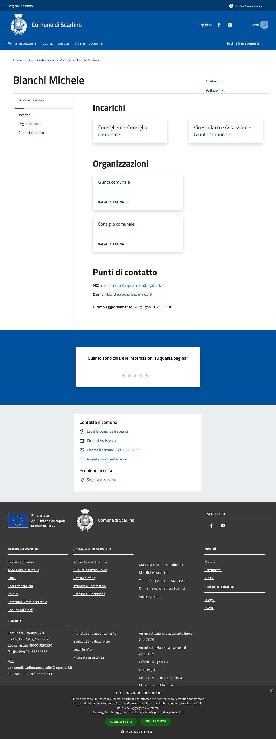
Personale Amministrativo (27, 601)
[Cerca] (263, 24)
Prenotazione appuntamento (94, 633)
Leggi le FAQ (82, 649)
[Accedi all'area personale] (246, 6)
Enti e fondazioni (20, 586)
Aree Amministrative (23, 570)
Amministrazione (41, 60)
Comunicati (213, 570)
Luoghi (209, 600)
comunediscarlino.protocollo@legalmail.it (132, 285)
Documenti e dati (20, 609)
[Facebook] (212, 24)
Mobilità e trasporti (153, 572)
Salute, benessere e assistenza (162, 588)
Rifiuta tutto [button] (155, 721)
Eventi (209, 607)
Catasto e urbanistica (89, 594)
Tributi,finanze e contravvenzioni (163, 580)
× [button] (271, 690)
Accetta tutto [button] (121, 721)
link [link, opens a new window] (180, 712)
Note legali (147, 669)
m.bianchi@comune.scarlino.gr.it (128, 294)
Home (17, 60)
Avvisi (209, 578)
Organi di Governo (21, 562)
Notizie (209, 562)
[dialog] (138, 712)
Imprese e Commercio (89, 586)
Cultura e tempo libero (90, 570)
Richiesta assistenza (88, 657)
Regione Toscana (20, 5)
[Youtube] (223, 24)
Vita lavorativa (84, 578)
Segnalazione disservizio (91, 641)
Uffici (12, 578)
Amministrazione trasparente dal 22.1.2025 (164, 650)
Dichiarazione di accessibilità (160, 677)
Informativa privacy (153, 661)
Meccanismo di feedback (157, 685)
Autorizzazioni (149, 596)
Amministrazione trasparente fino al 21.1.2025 (166, 636)
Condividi (215, 81)
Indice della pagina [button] (31, 100)
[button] (138, 731)
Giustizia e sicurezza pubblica (161, 564)
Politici (65, 60)
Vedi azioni (216, 90)
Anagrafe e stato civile (90, 562)
